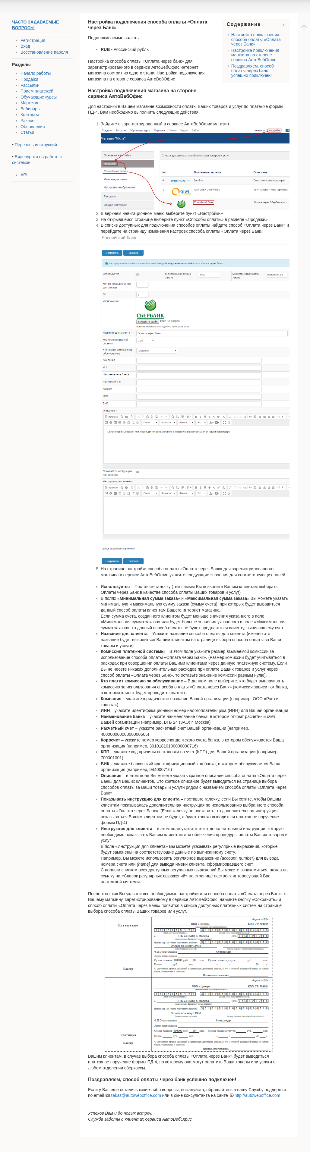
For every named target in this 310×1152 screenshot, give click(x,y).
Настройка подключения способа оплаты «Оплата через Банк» (256, 39)
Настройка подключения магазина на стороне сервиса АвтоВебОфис (255, 55)
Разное (27, 120)
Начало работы (36, 73)
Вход (25, 46)
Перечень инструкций (36, 144)
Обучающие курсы (39, 97)
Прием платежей (37, 91)
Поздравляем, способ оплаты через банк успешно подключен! (252, 71)
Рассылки (30, 85)
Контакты (30, 114)
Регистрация (33, 40)
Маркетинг (31, 102)
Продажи (29, 79)
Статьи (27, 132)
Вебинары (30, 108)
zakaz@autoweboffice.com (136, 1095)
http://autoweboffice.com (257, 1095)
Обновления (33, 126)
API (24, 174)
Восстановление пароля (44, 52)
